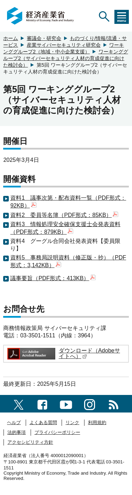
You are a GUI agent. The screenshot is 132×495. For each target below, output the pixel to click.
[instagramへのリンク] (89, 403)
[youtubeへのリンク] (66, 403)
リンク (72, 422)
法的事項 (16, 432)
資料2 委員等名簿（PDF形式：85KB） (64, 215)
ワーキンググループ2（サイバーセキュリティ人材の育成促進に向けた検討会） (65, 58)
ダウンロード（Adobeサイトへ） (89, 353)
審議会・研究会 (44, 38)
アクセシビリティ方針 (30, 442)
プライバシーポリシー (57, 432)
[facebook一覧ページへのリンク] (42, 403)
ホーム (10, 38)
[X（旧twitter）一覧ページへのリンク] (19, 403)
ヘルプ (14, 422)
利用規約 (97, 422)
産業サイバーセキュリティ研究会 (64, 45)
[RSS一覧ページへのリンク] (113, 403)
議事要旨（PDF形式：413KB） (53, 278)
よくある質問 (43, 422)
